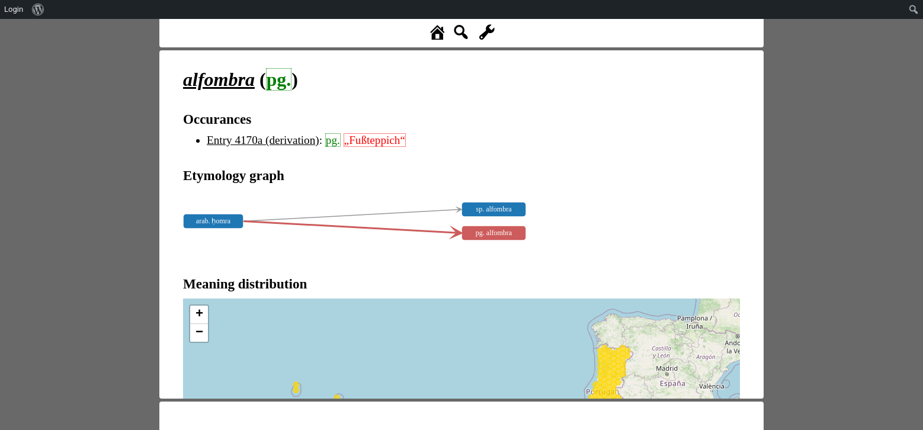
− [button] (199, 333)
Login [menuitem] (13, 9)
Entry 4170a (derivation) (263, 140)
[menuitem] (38, 9)
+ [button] (199, 314)
